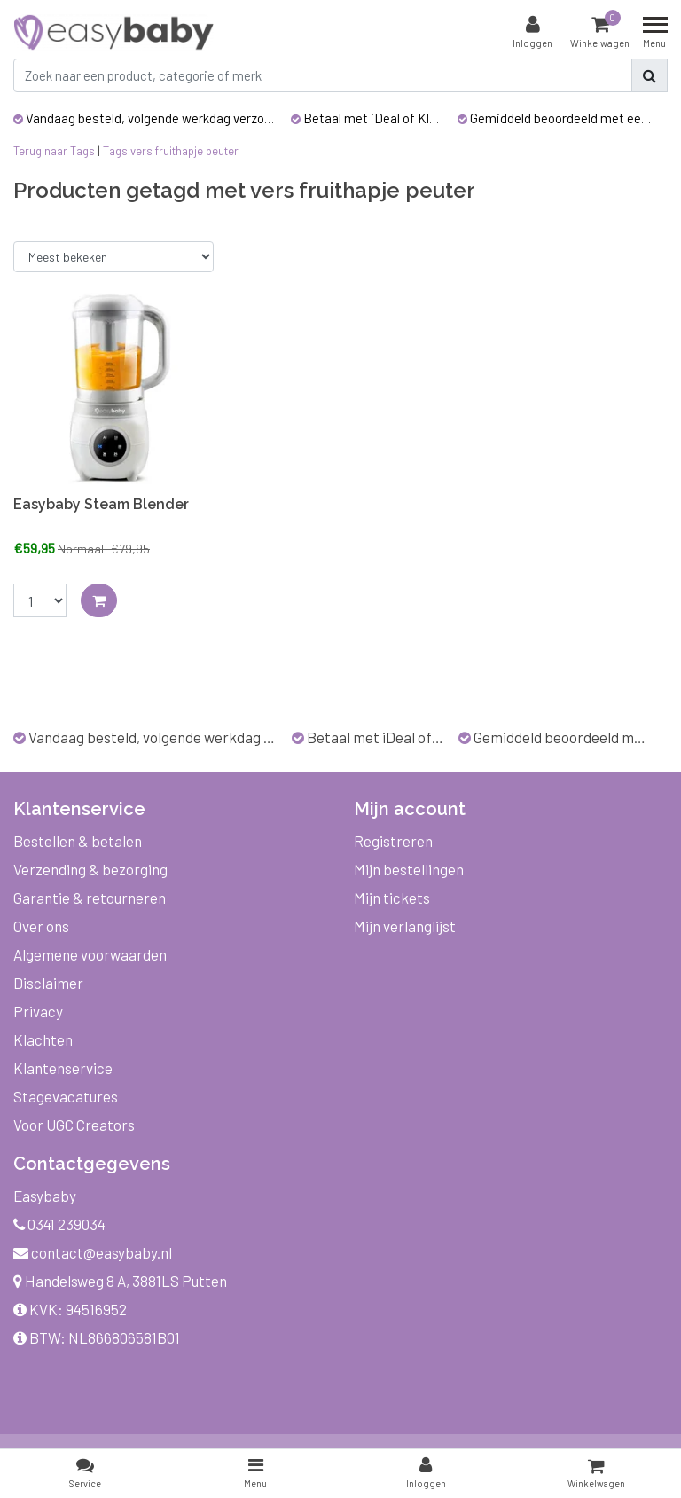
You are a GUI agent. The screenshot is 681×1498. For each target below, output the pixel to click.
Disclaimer (48, 983)
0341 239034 (59, 1224)
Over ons (41, 926)
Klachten (43, 1039)
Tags (115, 151)
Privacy (38, 1011)
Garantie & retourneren (89, 897)
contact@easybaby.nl (92, 1252)
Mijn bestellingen (409, 869)
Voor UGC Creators (74, 1124)
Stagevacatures (65, 1096)
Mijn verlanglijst (405, 926)
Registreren (393, 841)
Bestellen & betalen (77, 841)
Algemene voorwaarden (90, 954)
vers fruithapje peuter (184, 151)
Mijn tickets (392, 897)
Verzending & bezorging (90, 869)
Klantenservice (63, 1068)
